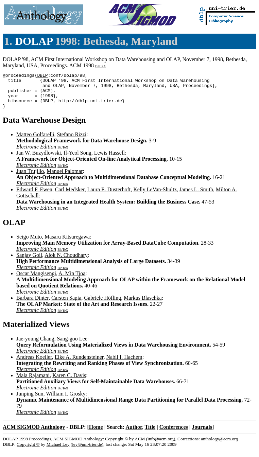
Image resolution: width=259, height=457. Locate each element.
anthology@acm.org (219, 446)
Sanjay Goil (29, 262)
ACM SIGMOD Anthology (34, 434)
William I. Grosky (65, 401)
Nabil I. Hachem (124, 364)
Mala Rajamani (33, 382)
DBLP (42, 76)
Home (96, 434)
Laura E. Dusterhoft (109, 196)
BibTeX (100, 66)
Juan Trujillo (30, 178)
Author (133, 434)
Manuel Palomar (65, 178)
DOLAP (33, 41)
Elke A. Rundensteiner (79, 364)
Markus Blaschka (143, 305)
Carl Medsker (70, 196)
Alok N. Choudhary (66, 262)
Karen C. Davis (69, 382)
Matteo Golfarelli (35, 141)
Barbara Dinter (32, 305)
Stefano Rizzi (72, 141)
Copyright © (116, 446)
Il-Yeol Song (77, 160)
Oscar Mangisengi (36, 280)
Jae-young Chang (35, 346)
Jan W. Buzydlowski (38, 160)
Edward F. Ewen (34, 196)
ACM (140, 446)
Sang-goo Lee (72, 346)
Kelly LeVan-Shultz (155, 196)
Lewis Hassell (109, 160)
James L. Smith (196, 196)
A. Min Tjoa (71, 280)
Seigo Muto (29, 244)
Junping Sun (30, 401)
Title (149, 434)
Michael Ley (58, 451)
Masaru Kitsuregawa (67, 244)
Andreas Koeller (34, 364)
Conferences (173, 434)
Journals (202, 434)
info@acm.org (161, 446)
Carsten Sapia (66, 305)
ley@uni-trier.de (87, 451)
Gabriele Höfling (102, 305)
